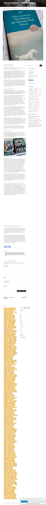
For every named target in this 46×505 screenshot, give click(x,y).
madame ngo (12, 429)
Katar (4, 408)
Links (23, 8)
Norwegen (14, 446)
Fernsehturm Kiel (9, 365)
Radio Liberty (5, 460)
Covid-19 (10, 344)
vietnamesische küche (6, 490)
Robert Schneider (10, 464)
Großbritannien (12, 386)
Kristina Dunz (11, 421)
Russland (30, 108)
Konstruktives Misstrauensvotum (7, 417)
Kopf (7, 8)
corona (35, 93)
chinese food (10, 339)
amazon (5, 318)
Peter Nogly (5, 456)
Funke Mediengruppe (6, 378)
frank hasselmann (11, 374)
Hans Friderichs (11, 391)
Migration (13, 438)
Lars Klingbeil (9, 425)
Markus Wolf (5, 434)
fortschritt (16, 369)
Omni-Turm (5, 451)
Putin (9, 459)
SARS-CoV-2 (11, 468)
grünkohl (14, 387)
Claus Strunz (5, 343)
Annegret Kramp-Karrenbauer (12, 322)
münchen (5, 442)
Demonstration (11, 348)
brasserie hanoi (14, 331)
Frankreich (37, 99)
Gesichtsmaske (14, 383)
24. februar (8, 310)
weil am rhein (10, 494)
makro (8, 430)
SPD (33, 108)
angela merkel (36, 90)
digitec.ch (10, 353)
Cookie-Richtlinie (28, 503)
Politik (8, 456)
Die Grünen (5, 352)
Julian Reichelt (10, 404)
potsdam (15, 456)
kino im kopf (5, 412)
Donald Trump (34, 96)
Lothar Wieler (5, 429)
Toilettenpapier (14, 481)
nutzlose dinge (9, 447)
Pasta (11, 455)
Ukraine (36, 108)
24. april (5, 310)
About (5, 8)
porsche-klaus (12, 456)
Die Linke (30, 96)
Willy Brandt (30, 111)
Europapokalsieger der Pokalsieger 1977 (13, 361)
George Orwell (19, 253)
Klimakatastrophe (6, 413)
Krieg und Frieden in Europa (35, 121)
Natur (21, 323)
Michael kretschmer (9, 438)
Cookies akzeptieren (24, 501)
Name (5, 277)
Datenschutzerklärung (33, 503)
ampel (13, 318)
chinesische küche (6, 340)
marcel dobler (14, 430)
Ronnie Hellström (15, 464)
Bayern (8, 252)
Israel (13, 400)
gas (13, 382)
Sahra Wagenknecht (6, 468)
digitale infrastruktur (6, 353)
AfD (13, 314)
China (7, 339)
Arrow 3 (9, 323)
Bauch (11, 8)
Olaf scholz (30, 105)
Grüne (11, 387)
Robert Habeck (5, 464)
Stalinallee (15, 476)
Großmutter (5, 387)
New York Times (11, 443)
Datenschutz (21, 335)
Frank (13, 64)
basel (12, 327)
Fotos (19, 8)
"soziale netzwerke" (11, 309)
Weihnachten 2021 (6, 494)
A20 (4, 313)
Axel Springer (5, 327)
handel (7, 391)
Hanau (5, 391)
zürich (10, 498)
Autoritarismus (9, 326)
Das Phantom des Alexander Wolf (9, 92)
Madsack (16, 429)
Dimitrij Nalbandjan (14, 353)
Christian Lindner (31, 93)
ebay (38, 96)
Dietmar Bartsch (15, 352)
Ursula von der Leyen (13, 486)
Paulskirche (14, 455)
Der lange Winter (30, 73)
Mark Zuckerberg (9, 434)
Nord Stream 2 (5, 446)
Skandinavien (12, 473)
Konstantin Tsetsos (11, 416)
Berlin (11, 252)
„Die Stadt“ (17, 84)
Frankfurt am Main (6, 373)
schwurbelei (5, 472)
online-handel (35, 105)
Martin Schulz (14, 434)
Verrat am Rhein (5, 489)
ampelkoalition (31, 90)
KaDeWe (14, 404)
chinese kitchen (14, 339)
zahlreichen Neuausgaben (11, 134)
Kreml (15, 417)
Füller (10, 378)
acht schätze (10, 314)
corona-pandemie (6, 344)
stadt (11, 476)
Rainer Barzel (9, 460)
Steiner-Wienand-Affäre (11, 477)
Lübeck (9, 429)
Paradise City (16, 185)
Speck (5, 476)
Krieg (33, 102)
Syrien (15, 477)
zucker (8, 498)
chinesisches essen (11, 340)
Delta (7, 348)
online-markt (13, 451)
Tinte (11, 481)
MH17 (5, 438)
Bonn (7, 331)
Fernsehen (5, 365)
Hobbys (9, 395)
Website (5, 286)
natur (10, 442)
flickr (8, 369)
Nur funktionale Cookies (32, 501)
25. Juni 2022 (12, 310)
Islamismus (10, 400)
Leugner (12, 425)
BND (4, 331)
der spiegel (15, 348)
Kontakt (26, 8)
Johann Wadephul (6, 404)
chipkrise (15, 340)
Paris (8, 455)
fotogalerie (10, 370)
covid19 (13, 344)
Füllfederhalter (13, 378)
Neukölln (5, 443)
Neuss (8, 443)
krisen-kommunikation (6, 421)
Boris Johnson (10, 331)
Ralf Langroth (13, 460)
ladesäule (5, 425)
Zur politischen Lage (31, 70)
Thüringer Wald (21, 254)
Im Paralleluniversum (31, 72)
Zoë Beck (7, 184)
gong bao (5, 386)
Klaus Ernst (9, 412)
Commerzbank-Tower (10, 343)
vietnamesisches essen (12, 490)
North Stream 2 (10, 446)
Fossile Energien (6, 370)
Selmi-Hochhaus (14, 472)
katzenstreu (8, 408)
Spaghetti (16, 473)
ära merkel (14, 498)
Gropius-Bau (9, 386)
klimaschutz (13, 413)
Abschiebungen (8, 313)
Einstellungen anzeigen (40, 501)
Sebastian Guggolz (8, 254)
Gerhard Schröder (10, 383)
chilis (4, 339)
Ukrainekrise (5, 485)
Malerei (11, 430)
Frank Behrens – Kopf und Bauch (20, 3)
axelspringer (9, 327)
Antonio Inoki (5, 323)
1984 (6, 252)
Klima (12, 412)
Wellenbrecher (14, 494)
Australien (5, 326)
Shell (4, 473)
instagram (9, 399)
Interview (12, 399)
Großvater (9, 387)
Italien (15, 400)
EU (4, 361)
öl (16, 498)
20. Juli (14, 309)
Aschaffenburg (12, 323)
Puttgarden (13, 459)
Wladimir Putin (35, 111)
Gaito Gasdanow (19, 92)
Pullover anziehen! (6, 459)
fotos (12, 370)
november (5, 447)
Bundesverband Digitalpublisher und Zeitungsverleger (9, 335)
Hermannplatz (5, 395)
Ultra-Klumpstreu (9, 485)
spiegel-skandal (8, 476)
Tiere (21, 327)
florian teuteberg (11, 369)
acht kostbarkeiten (6, 314)
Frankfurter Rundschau (32, 99)
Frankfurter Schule (6, 374)
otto (38, 105)
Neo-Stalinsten (13, 442)
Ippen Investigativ (6, 400)
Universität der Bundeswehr (7, 486)
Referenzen (15, 8)
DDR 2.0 (5, 348)
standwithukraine (6, 477)
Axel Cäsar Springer (14, 326)
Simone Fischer (15, 254)
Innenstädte (5, 399)
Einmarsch (11, 356)
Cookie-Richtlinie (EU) (23, 337)
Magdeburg (5, 430)
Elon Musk (12, 357)
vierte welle (10, 489)
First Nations (5, 369)
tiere (9, 481)
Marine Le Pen (37, 102)
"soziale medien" (6, 309)
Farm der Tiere (7, 253)
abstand (11, 313)
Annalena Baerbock (6, 322)
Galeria (8, 382)
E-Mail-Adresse (6, 281)
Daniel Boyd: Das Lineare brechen (32, 75)
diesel (11, 352)
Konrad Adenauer (6, 416)
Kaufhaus (11, 408)
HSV (11, 395)
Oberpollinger (13, 447)
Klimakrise (30, 102)
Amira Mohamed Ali (9, 318)
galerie (11, 382)
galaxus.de (5, 382)
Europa (7, 361)
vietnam (13, 489)
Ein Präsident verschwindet (7, 357)
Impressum (38, 503)
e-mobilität (5, 356)
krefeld (12, 417)
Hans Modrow (15, 391)
